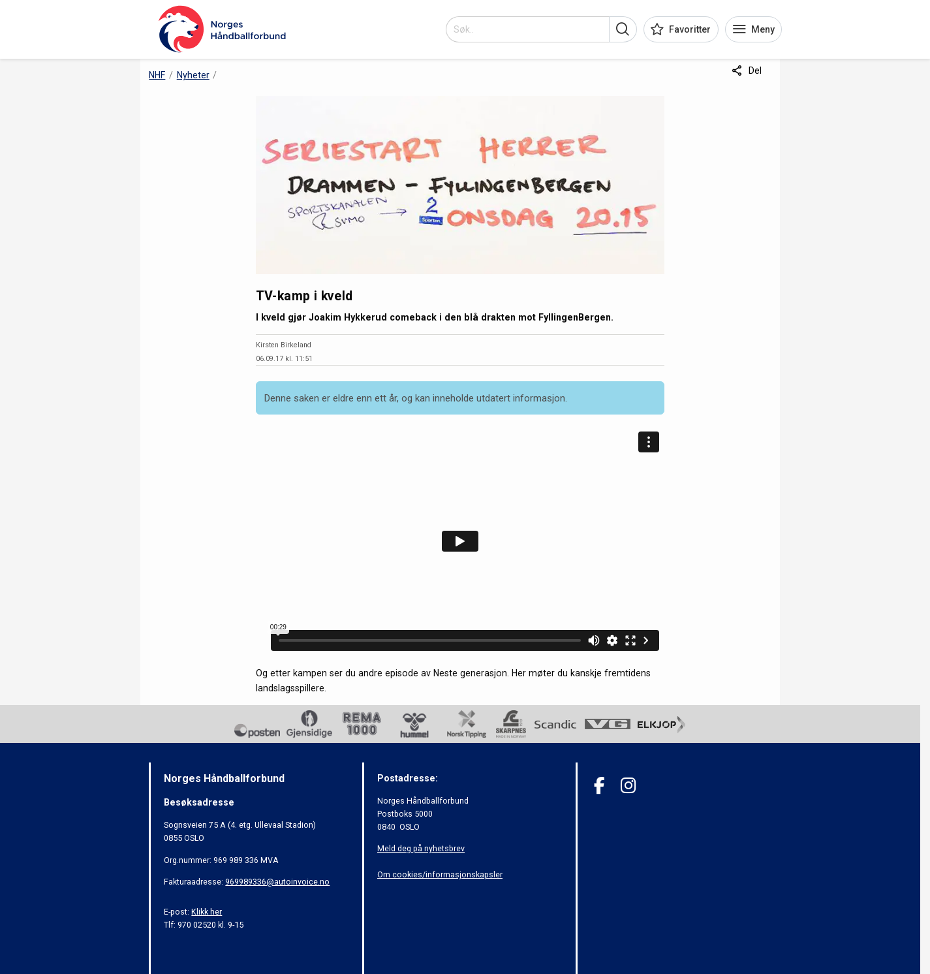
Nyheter (193, 75)
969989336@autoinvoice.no (277, 882)
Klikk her (206, 912)
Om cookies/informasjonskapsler (440, 874)
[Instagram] (628, 786)
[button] (623, 29)
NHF (157, 75)
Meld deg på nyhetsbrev (421, 848)
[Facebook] (599, 786)
